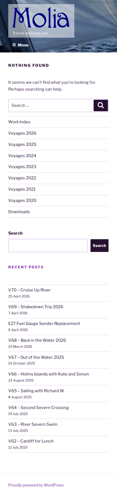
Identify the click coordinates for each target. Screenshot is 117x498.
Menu (20, 45)
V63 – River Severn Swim (33, 424)
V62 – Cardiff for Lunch (31, 441)
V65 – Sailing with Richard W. (36, 390)
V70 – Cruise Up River (29, 290)
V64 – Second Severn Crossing (38, 407)
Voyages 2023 (22, 166)
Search (15, 233)
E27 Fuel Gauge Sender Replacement (44, 323)
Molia (18, 8)
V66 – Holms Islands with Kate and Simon (48, 374)
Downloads (19, 211)
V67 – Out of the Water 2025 (36, 357)
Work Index (19, 121)
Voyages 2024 (22, 155)
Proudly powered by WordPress (36, 485)
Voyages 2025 (22, 144)
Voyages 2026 (22, 133)
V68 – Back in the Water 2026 (37, 340)
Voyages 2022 (22, 178)
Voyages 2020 (22, 200)
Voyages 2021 (22, 189)
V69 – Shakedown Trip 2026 (35, 306)
